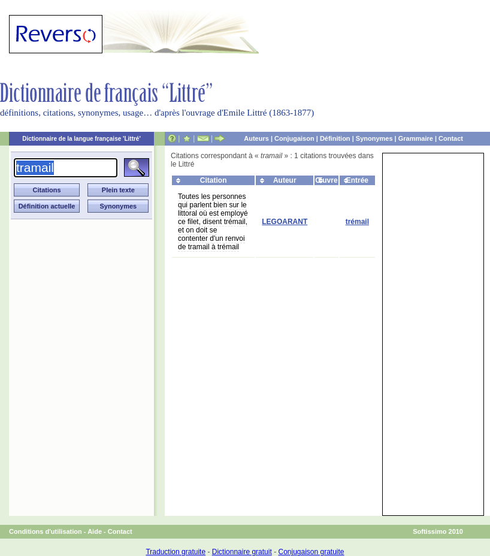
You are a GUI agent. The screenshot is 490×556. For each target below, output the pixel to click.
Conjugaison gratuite (311, 552)
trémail (357, 221)
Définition (335, 138)
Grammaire (415, 138)
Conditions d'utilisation (45, 531)
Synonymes (374, 138)
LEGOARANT (284, 221)
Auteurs (256, 138)
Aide (94, 531)
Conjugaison (294, 138)
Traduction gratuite (175, 552)
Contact (450, 138)
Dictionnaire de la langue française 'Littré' (81, 138)
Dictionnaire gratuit (242, 552)
